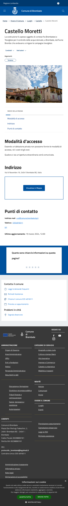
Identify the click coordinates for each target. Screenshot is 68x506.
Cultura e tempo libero (47, 354)
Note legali (9, 472)
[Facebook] (53, 335)
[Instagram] (53, 339)
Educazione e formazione (18, 386)
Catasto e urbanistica (46, 366)
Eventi (40, 409)
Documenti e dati (11, 374)
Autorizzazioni (14, 409)
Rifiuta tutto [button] (43, 497)
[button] (34, 502)
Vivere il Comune (17, 20)
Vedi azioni (22, 50)
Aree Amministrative (13, 354)
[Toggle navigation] (4, 10)
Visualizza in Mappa (34, 188)
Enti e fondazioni (11, 362)
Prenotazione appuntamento (49, 423)
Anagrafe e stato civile (47, 350)
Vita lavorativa (44, 358)
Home (5, 20)
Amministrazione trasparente (16, 464)
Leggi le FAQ (43, 432)
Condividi (10, 50)
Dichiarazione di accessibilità (16, 476)
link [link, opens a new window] (56, 492)
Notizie (41, 386)
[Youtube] (59, 335)
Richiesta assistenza (46, 436)
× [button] (65, 481)
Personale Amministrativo (15, 370)
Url (6, 227)
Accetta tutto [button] (25, 497)
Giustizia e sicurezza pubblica (20, 390)
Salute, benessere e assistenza (16, 404)
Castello (39, 20)
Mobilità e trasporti (45, 370)
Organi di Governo (12, 350)
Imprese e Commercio (46, 362)
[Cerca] (63, 11)
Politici (7, 366)
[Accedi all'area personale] (58, 3)
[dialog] (34, 492)
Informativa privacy (12, 468)
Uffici (7, 358)
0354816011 (18, 222)
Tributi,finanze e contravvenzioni (15, 396)
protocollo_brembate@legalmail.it (15, 450)
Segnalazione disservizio (47, 427)
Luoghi (29, 20)
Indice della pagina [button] (15, 111)
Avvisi (40, 394)
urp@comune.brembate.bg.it (27, 218)
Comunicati (42, 390)
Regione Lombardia (10, 3)
